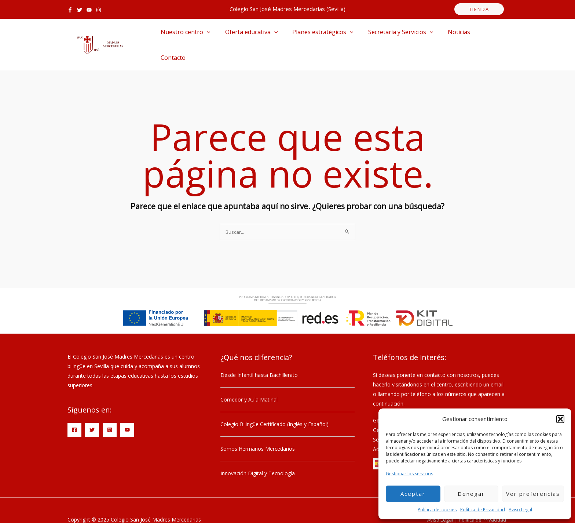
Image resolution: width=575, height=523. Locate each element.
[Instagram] (98, 9)
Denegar (471, 493)
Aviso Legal (520, 509)
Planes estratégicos (315, 35)
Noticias (446, 35)
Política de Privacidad (482, 509)
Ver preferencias (533, 493)
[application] (205, 35)
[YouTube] (89, 9)
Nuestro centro (184, 35)
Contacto (481, 35)
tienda (479, 9)
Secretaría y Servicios (390, 35)
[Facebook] (70, 9)
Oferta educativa (247, 35)
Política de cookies (437, 509)
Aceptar (412, 493)
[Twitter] (79, 9)
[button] (560, 419)
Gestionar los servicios (409, 474)
